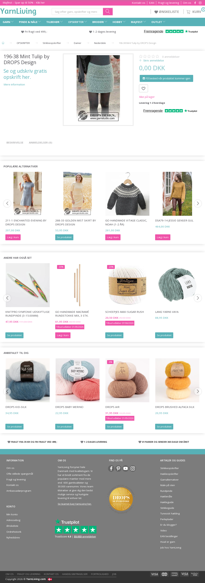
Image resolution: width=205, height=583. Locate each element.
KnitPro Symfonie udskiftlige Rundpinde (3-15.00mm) (27, 313)
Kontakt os (138, 2)
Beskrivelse (14, 142)
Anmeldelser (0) (40, 142)
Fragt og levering (168, 2)
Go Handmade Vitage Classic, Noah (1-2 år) (126, 222)
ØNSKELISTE (167, 11)
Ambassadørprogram (18, 490)
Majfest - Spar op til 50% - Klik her (24, 2)
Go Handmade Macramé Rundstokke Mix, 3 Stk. (72, 313)
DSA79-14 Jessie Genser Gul (174, 220)
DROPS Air (112, 407)
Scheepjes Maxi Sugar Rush (124, 312)
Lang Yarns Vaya (166, 312)
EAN (151, 2)
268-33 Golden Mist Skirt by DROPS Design (75, 222)
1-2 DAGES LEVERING (95, 441)
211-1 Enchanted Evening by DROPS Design (25, 222)
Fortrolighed (100, 574)
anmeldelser (171, 56)
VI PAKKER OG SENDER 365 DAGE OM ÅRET (165, 441)
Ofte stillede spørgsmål (19, 473)
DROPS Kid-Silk (16, 407)
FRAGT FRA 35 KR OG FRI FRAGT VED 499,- (34, 441)
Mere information (14, 84)
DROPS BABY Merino (69, 407)
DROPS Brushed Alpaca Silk (174, 407)
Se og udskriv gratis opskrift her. (25, 74)
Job (114, 574)
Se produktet (64, 237)
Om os (187, 2)
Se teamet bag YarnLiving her (74, 503)
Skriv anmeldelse (153, 60)
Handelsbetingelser (75, 574)
